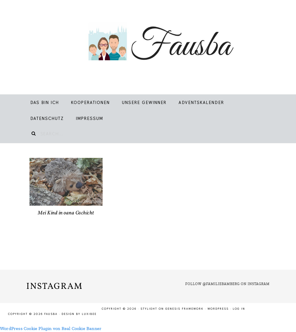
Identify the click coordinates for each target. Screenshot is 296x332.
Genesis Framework (184, 309)
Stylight (148, 309)
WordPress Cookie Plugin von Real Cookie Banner (50, 328)
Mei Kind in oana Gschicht (66, 213)
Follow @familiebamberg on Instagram (227, 284)
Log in (239, 309)
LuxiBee (89, 314)
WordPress (218, 309)
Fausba (154, 43)
